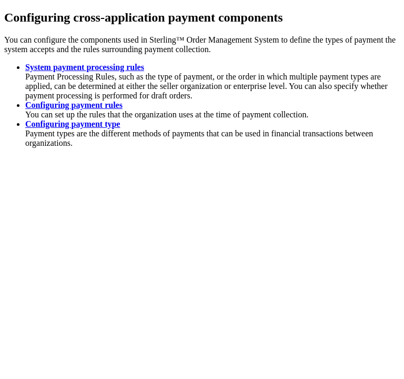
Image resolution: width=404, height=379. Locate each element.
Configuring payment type (72, 123)
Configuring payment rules (74, 105)
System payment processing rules (84, 67)
